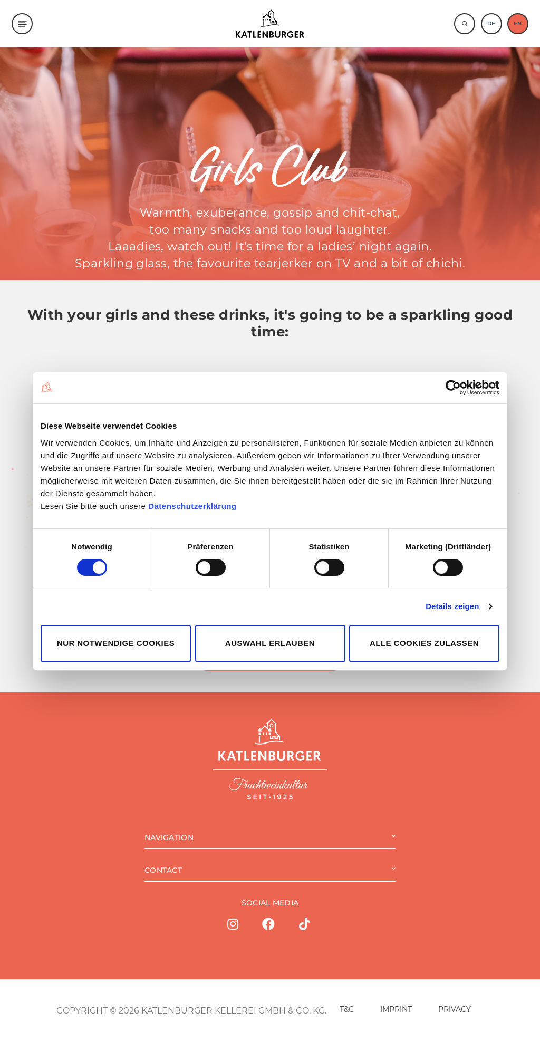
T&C (347, 1009)
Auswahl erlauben (270, 643)
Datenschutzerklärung (192, 505)
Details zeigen (452, 606)
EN (518, 23)
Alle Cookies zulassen (424, 643)
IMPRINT (396, 1009)
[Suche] (464, 23)
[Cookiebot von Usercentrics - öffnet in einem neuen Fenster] (453, 387)
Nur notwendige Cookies (116, 643)
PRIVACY (454, 1009)
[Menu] (22, 23)
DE (491, 23)
